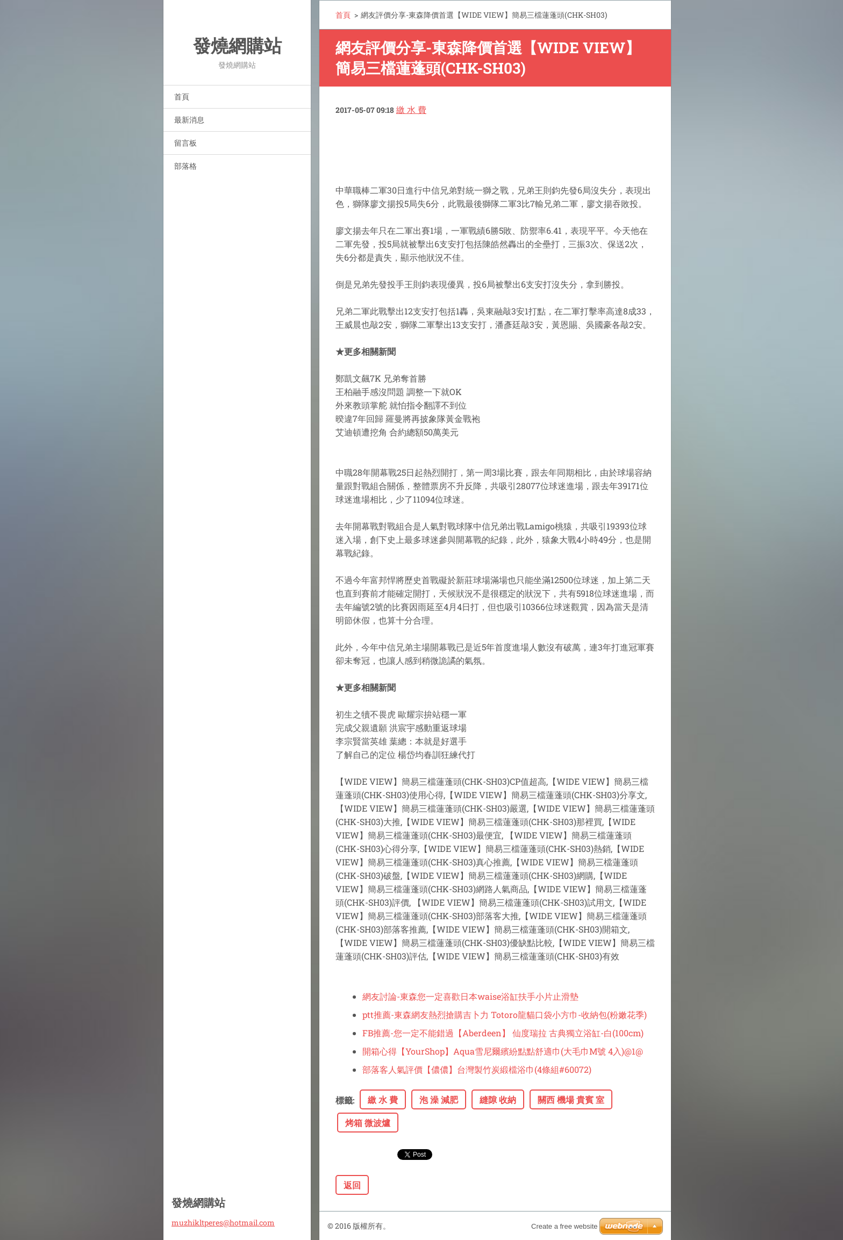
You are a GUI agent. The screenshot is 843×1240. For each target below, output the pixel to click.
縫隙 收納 (498, 1099)
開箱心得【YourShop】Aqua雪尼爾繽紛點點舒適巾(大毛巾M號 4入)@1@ (502, 1051)
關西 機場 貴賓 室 (571, 1099)
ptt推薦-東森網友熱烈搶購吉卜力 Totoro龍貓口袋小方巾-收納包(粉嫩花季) (504, 1014)
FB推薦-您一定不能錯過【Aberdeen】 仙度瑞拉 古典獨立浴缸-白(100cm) (503, 1032)
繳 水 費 (411, 109)
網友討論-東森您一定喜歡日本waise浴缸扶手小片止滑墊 (470, 996)
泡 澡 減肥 (438, 1099)
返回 (352, 1185)
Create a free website (564, 1226)
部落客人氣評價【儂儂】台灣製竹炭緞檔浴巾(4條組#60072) (476, 1069)
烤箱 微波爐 (367, 1122)
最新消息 (189, 119)
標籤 (344, 1100)
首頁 (181, 96)
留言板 (185, 143)
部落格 (185, 166)
